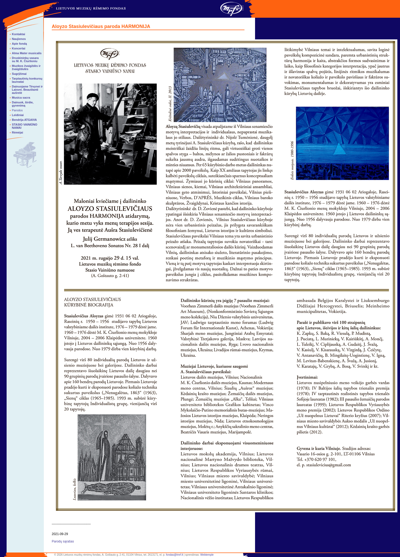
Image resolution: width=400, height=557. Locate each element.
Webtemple (207, 554)
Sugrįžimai (19, 73)
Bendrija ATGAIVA (24, 119)
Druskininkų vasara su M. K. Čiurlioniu (25, 59)
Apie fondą (19, 43)
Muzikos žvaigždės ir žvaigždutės (26, 67)
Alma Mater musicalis (27, 53)
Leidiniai (18, 115)
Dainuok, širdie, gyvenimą (23, 104)
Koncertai (18, 48)
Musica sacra (21, 97)
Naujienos (19, 38)
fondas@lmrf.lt (174, 554)
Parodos (17, 110)
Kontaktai (18, 34)
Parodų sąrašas (63, 541)
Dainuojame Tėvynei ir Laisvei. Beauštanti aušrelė (27, 89)
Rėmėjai (17, 132)
